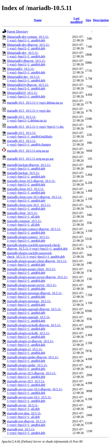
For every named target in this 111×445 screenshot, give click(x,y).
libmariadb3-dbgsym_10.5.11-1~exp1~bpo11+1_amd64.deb (26, 62)
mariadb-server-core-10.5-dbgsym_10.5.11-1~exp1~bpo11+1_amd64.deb (35, 391)
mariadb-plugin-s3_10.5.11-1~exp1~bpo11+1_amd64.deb (26, 350)
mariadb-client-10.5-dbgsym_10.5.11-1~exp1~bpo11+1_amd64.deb (31, 182)
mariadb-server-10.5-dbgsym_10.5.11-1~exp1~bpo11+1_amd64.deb (31, 375)
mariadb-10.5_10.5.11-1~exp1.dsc (29, 110)
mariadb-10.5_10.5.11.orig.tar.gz (28, 150)
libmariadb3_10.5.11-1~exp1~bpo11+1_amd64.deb (26, 70)
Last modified (76, 20)
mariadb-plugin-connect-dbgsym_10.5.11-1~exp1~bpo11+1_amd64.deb (34, 230)
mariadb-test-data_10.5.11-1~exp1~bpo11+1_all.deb (24, 415)
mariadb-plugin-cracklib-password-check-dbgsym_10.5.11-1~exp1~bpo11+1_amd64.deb (37, 246)
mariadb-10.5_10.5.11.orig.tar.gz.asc (30, 158)
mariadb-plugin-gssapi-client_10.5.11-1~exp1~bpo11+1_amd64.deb (31, 270)
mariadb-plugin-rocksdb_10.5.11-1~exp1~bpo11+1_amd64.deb (28, 334)
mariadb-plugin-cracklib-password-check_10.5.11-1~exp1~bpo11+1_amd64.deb (36, 254)
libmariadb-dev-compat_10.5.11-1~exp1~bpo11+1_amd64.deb (28, 38)
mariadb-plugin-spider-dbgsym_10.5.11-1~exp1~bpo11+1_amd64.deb (33, 358)
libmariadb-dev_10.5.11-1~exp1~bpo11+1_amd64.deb (26, 54)
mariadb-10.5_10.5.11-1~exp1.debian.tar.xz (35, 102)
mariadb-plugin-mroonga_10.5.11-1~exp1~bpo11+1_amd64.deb (29, 302)
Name (38, 20)
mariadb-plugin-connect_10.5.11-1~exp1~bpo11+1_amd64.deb (28, 238)
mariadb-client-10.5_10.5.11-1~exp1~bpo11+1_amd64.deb (26, 190)
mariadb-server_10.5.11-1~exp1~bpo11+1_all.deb (23, 407)
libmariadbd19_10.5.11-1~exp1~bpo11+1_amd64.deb (26, 94)
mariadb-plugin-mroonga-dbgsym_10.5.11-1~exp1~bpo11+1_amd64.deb (34, 294)
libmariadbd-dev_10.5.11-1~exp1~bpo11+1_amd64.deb (26, 78)
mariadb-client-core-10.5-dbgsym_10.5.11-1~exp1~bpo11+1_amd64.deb (34, 198)
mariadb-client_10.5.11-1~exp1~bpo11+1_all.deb (23, 214)
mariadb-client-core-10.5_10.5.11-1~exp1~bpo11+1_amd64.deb (29, 206)
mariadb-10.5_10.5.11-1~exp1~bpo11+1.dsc (35, 126)
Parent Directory (17, 31)
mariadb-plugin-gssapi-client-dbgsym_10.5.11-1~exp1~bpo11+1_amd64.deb (37, 262)
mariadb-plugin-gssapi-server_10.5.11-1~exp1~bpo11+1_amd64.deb (32, 286)
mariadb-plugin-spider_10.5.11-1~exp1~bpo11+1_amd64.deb (27, 366)
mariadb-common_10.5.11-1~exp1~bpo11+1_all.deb (24, 222)
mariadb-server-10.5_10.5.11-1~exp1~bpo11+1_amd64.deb (26, 383)
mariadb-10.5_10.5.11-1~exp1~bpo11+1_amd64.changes (29, 142)
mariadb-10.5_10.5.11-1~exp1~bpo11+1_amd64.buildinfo (29, 134)
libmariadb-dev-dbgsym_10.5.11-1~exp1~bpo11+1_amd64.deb (28, 46)
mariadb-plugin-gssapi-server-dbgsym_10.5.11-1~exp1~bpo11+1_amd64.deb (37, 278)
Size (88, 20)
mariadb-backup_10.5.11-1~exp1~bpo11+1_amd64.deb (26, 174)
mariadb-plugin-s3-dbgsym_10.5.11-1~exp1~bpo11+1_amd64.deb (30, 342)
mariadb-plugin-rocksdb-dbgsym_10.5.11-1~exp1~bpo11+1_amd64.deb (34, 326)
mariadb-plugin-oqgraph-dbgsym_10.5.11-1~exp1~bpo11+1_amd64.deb (34, 310)
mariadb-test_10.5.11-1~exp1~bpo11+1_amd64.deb (26, 431)
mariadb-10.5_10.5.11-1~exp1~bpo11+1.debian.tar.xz (27, 118)
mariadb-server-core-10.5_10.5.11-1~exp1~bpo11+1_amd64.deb (29, 399)
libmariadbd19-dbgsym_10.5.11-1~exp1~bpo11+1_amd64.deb (28, 86)
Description (101, 20)
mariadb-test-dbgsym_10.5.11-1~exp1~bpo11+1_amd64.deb (26, 423)
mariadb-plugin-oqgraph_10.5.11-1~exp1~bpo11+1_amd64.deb (28, 318)
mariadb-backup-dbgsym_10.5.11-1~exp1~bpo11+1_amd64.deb (29, 166)
